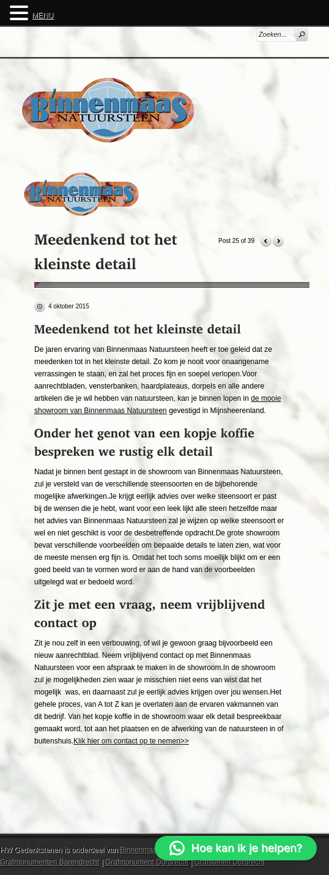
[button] (236, 848)
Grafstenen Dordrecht (229, 862)
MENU (42, 15)
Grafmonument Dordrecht (146, 862)
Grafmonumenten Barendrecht (49, 862)
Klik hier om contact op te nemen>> (131, 741)
